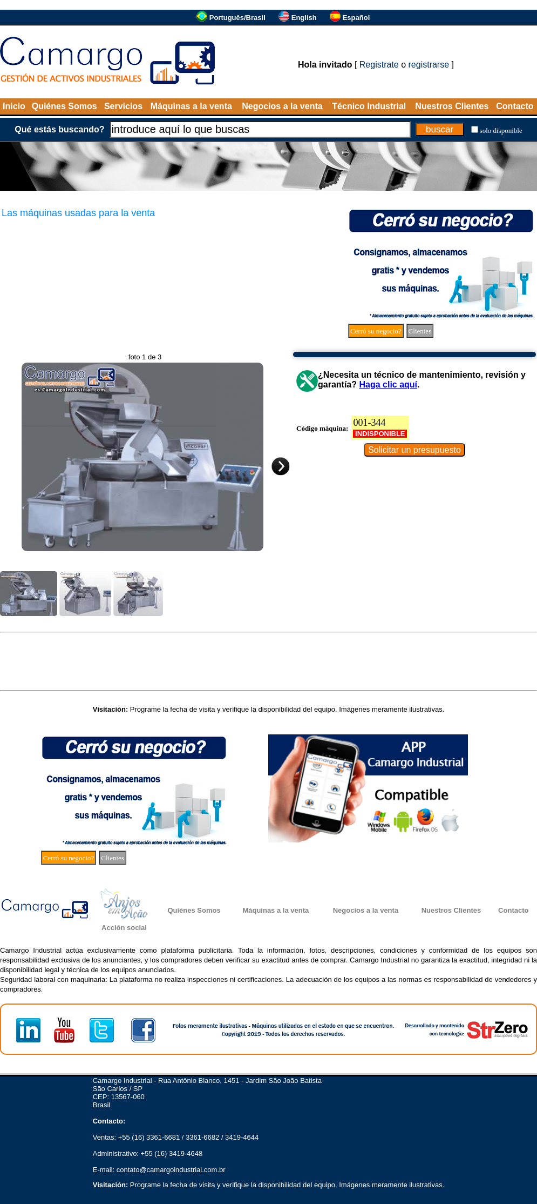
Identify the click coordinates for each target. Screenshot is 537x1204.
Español (356, 18)
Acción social (124, 928)
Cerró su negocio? (376, 331)
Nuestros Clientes (451, 106)
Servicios (123, 106)
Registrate (379, 64)
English (304, 18)
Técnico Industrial (369, 106)
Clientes (420, 331)
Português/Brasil (237, 18)
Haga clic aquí (388, 384)
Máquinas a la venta (191, 106)
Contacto (514, 106)
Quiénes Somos (64, 106)
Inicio (14, 106)
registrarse (429, 64)
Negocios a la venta (282, 106)
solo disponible (501, 130)
